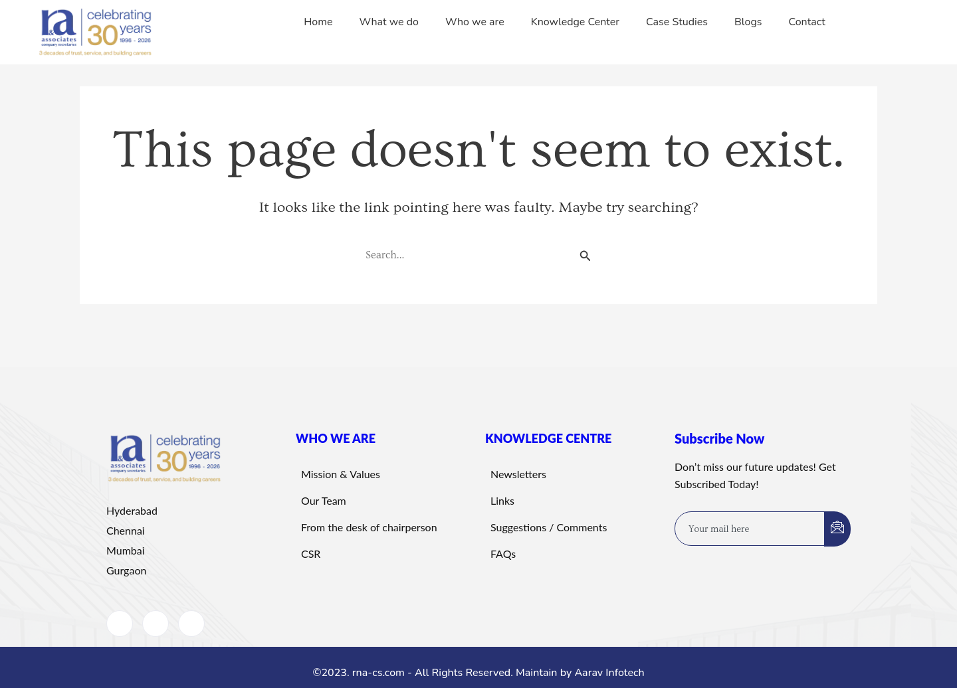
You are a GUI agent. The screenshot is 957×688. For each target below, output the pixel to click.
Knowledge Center (575, 22)
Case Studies (677, 22)
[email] (750, 528)
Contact (807, 22)
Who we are (474, 22)
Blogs (748, 22)
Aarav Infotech (609, 672)
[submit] (837, 529)
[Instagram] (191, 623)
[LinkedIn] (155, 623)
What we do (389, 22)
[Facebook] (119, 623)
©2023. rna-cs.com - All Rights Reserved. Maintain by (443, 672)
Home (318, 22)
